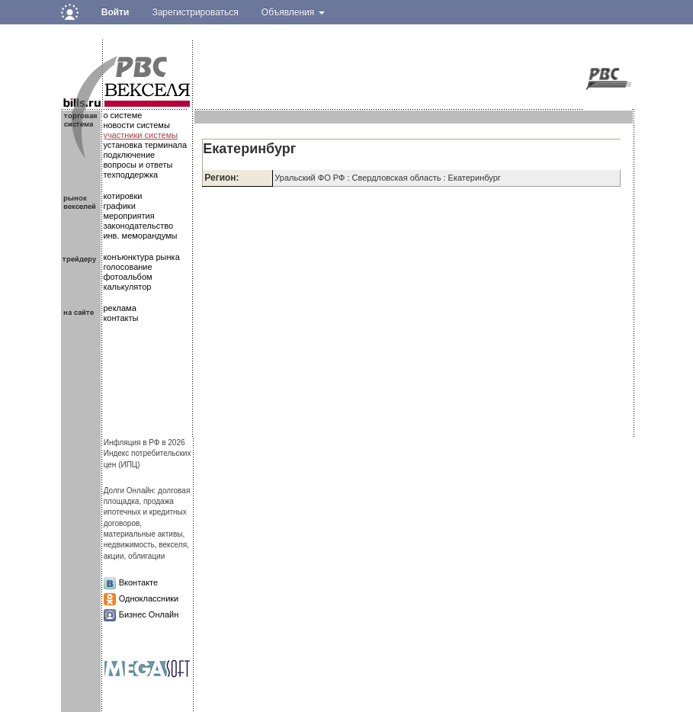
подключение (129, 154)
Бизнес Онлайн (149, 614)
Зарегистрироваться (195, 12)
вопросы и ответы (137, 164)
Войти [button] (115, 12)
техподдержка (130, 174)
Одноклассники (149, 598)
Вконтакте (138, 582)
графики (119, 205)
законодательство (138, 225)
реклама (119, 308)
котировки (122, 195)
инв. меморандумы (140, 235)
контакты (120, 317)
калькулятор (127, 286)
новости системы (136, 125)
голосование (127, 266)
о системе (122, 115)
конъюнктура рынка (141, 256)
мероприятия (128, 215)
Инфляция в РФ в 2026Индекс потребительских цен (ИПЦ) (147, 453)
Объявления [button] (293, 12)
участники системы (140, 135)
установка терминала (145, 144)
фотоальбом (127, 276)
